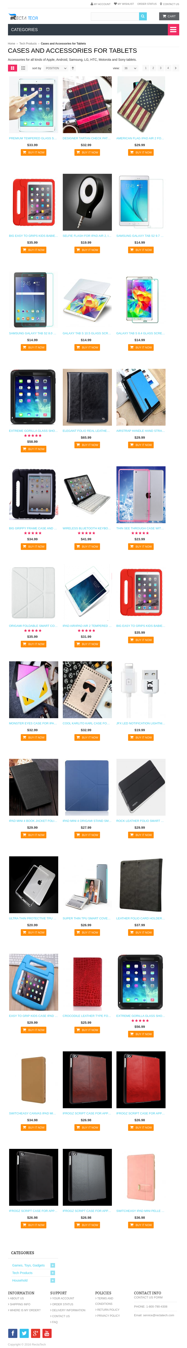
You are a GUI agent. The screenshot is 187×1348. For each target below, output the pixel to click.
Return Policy (107, 1309)
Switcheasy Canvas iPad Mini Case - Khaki (33, 1113)
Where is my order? (24, 1310)
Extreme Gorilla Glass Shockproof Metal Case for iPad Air (33, 431)
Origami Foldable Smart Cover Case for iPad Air (33, 626)
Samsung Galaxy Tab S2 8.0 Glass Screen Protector (33, 333)
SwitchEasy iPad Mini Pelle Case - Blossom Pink (141, 1211)
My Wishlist (126, 4)
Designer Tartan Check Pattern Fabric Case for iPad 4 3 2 (87, 138)
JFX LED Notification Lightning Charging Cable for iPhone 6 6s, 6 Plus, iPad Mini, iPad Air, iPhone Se (141, 723)
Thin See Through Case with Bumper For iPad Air (141, 528)
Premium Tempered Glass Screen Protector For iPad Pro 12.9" (33, 138)
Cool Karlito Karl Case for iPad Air (87, 723)
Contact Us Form (148, 1297)
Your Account (62, 1298)
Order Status (147, 4)
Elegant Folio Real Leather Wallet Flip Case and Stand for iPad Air (87, 431)
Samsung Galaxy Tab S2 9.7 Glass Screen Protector (141, 235)
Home (11, 43)
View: (116, 68)
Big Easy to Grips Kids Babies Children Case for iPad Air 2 (33, 235)
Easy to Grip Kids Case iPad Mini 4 (33, 1016)
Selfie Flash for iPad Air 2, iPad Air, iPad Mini (87, 235)
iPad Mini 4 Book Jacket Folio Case (33, 821)
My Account (102, 4)
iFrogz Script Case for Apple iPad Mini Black (33, 1211)
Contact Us (171, 4)
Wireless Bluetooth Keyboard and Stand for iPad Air (87, 528)
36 (131, 68)
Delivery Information (67, 1310)
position (57, 68)
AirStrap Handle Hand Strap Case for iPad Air (141, 431)
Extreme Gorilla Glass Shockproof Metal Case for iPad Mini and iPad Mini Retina (141, 1016)
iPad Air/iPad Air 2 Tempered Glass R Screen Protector (87, 626)
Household (20, 1280)
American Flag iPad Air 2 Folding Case (141, 138)
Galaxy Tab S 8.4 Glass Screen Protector (141, 333)
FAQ (54, 1322)
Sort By (36, 68)
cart (172, 16)
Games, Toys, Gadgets (28, 1265)
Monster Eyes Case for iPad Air (33, 723)
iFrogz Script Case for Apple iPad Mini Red (141, 1113)
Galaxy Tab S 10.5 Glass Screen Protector (87, 333)
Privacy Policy (107, 1315)
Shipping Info (19, 1304)
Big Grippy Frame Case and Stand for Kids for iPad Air (33, 528)
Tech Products (28, 43)
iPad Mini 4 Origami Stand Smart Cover (87, 821)
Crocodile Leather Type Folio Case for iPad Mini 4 (87, 1016)
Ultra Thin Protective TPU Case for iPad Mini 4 (33, 918)
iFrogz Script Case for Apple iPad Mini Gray (87, 1211)
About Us (16, 1298)
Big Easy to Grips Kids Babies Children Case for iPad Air (141, 626)
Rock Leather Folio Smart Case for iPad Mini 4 (141, 821)
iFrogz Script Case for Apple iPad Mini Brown (87, 1113)
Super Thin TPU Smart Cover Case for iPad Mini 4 (87, 918)
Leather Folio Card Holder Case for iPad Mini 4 (141, 918)
